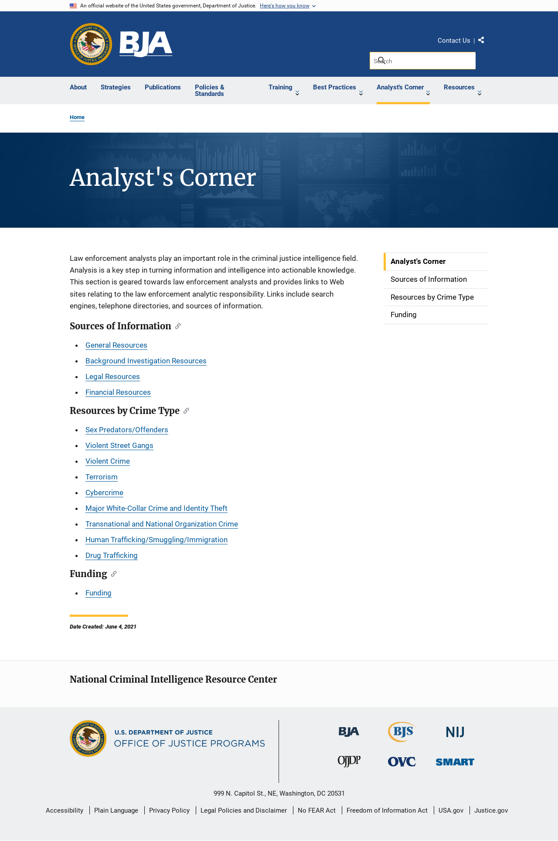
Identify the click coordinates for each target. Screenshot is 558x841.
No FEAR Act (317, 810)
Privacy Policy (169, 810)
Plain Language (116, 810)
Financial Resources (118, 392)
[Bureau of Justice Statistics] (402, 738)
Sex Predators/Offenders (126, 429)
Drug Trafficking (111, 555)
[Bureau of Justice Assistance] (145, 44)
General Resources (116, 345)
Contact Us (454, 40)
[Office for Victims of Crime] (402, 761)
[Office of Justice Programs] (91, 44)
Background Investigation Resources (146, 360)
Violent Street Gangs (119, 445)
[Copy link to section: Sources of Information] (175, 325)
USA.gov (451, 810)
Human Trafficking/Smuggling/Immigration (156, 539)
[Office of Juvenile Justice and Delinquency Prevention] (349, 763)
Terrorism (101, 476)
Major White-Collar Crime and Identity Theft (156, 508)
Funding (98, 592)
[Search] (423, 60)
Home (77, 117)
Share (484, 41)
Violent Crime (107, 461)
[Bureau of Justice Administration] (349, 728)
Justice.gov (491, 810)
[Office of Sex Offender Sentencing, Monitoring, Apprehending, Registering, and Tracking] (455, 760)
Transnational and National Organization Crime (161, 524)
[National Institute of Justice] (455, 728)
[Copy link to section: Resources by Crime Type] (184, 410)
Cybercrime (104, 492)
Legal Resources (112, 376)
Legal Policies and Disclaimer (244, 810)
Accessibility (64, 810)
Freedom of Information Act (387, 810)
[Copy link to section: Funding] (111, 573)
